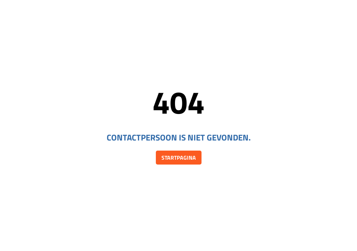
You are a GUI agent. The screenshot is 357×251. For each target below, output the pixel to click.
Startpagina (178, 157)
